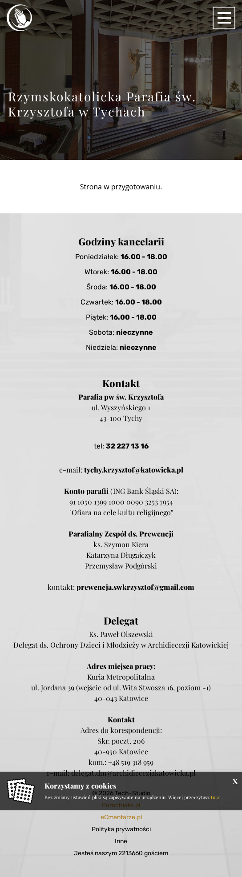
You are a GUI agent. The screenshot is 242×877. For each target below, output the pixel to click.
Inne (121, 841)
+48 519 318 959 (130, 762)
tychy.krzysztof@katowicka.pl (133, 469)
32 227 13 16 (127, 446)
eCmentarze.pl (121, 817)
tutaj (216, 797)
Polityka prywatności (121, 829)
